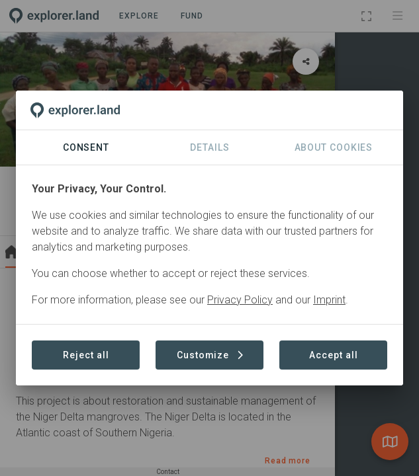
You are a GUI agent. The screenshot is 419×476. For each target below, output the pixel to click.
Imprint (329, 300)
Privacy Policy (240, 300)
